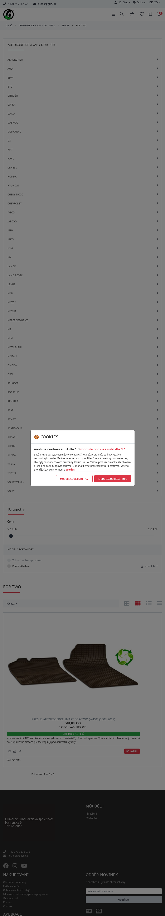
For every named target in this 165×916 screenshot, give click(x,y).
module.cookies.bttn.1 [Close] (112, 478)
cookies (70, 469)
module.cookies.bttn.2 (74, 478)
